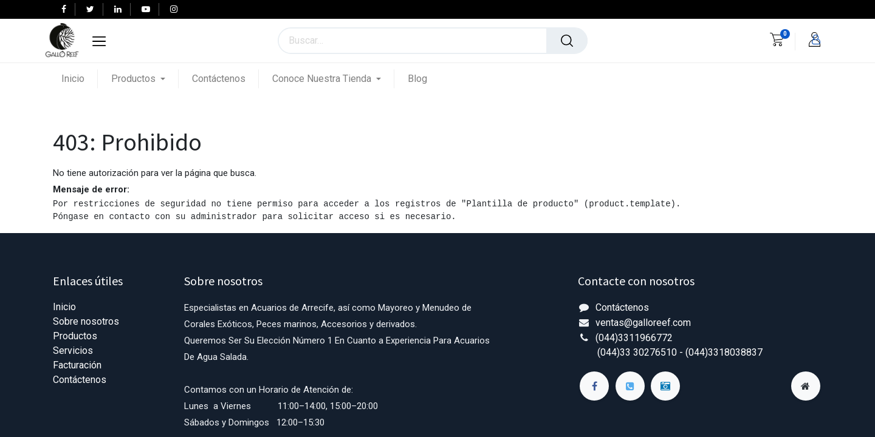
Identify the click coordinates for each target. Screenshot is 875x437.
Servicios (73, 350)
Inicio (64, 307)
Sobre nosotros (86, 321)
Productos (75, 336)
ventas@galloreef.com (643, 322)
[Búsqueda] (567, 41)
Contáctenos (79, 379)
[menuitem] (79, 78)
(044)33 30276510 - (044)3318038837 (680, 352)
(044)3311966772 (634, 338)
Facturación (77, 365)
